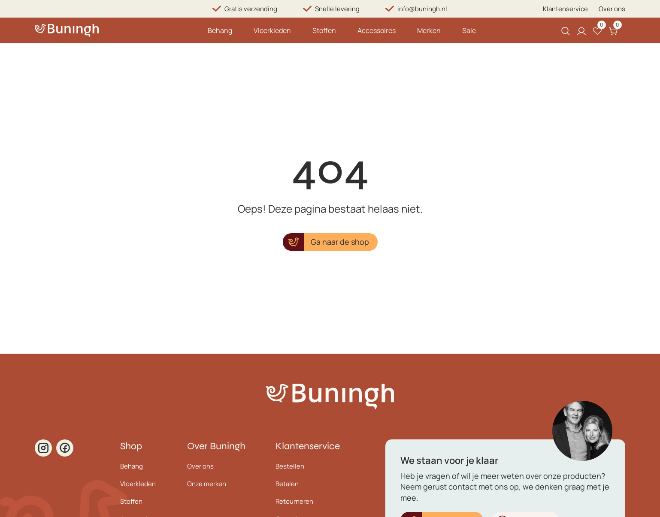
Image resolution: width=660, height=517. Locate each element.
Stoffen (324, 30)
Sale (469, 30)
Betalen (287, 483)
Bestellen (290, 466)
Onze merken (206, 483)
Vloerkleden (272, 30)
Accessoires (376, 30)
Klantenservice (565, 8)
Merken (429, 30)
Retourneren (294, 501)
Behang (220, 30)
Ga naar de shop (340, 242)
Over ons (612, 8)
